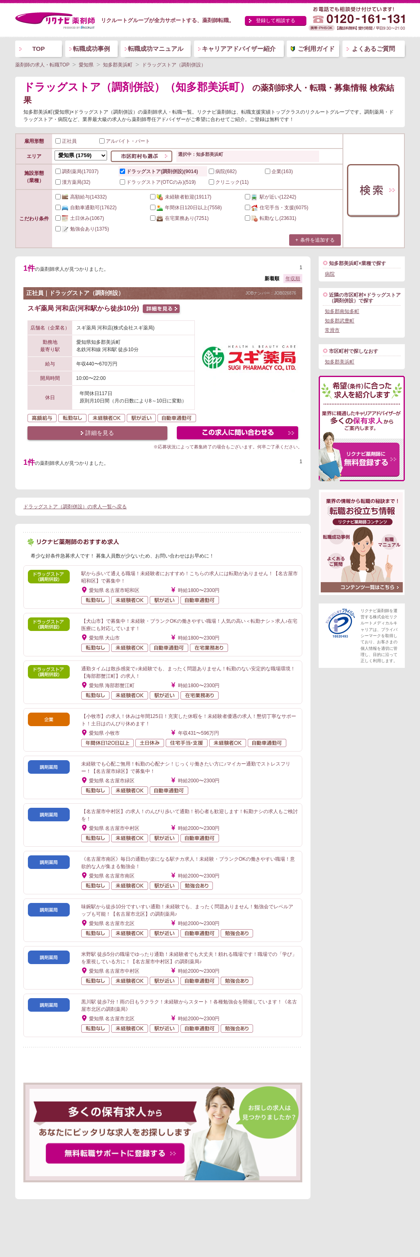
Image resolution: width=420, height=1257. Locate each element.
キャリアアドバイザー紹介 (239, 48)
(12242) (270, 197)
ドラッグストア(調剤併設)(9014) (159, 171)
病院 (330, 274)
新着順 (272, 278)
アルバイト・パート (124, 141)
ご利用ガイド (316, 48)
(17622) (85, 207)
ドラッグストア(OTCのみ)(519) (158, 182)
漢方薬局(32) (72, 182)
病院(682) (223, 171)
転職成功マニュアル (155, 48)
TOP (38, 48)
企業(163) (279, 171)
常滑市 (332, 330)
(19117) (180, 197)
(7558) (186, 207)
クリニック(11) (229, 182)
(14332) (81, 197)
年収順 (292, 278)
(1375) (82, 229)
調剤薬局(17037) (76, 171)
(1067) (79, 218)
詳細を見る (99, 433)
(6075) (276, 207)
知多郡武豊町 (339, 321)
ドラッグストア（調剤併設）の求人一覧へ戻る (75, 507)
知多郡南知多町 (342, 311)
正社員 (66, 141)
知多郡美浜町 (339, 362)
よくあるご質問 (373, 48)
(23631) (270, 218)
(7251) (179, 218)
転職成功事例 (91, 48)
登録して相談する (275, 20)
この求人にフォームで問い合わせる (238, 433)
